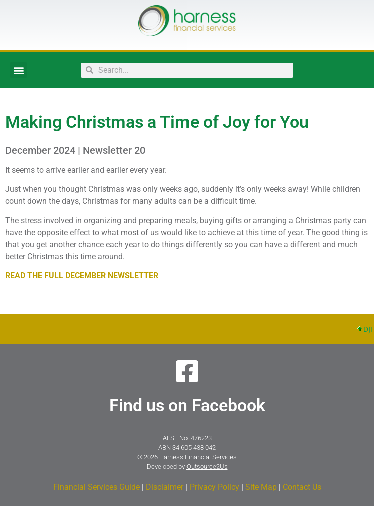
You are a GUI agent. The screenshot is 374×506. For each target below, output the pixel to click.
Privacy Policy (214, 487)
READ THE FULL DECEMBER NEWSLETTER (81, 275)
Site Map (261, 487)
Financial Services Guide (96, 487)
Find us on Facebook (187, 405)
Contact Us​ (302, 487)
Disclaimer (164, 487)
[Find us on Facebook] (187, 371)
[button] (18, 70)
